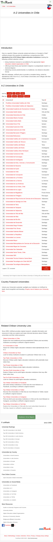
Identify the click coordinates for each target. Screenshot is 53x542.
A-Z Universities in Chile (10, 345)
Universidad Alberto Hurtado (14, 118)
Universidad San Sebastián (14, 249)
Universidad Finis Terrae (13, 228)
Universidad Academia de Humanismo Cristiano (20, 109)
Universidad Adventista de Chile (15, 115)
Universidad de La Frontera (14, 177)
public (9, 96)
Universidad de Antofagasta (14, 160)
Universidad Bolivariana (13, 136)
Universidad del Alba (12, 216)
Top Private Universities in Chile (13, 365)
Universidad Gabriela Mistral (14, 231)
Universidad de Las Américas (15, 183)
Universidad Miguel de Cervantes (16, 246)
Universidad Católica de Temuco (16, 142)
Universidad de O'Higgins (13, 195)
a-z (14, 93)
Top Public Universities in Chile (12, 358)
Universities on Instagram (10, 491)
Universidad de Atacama (13, 166)
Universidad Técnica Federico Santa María (19, 258)
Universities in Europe (9, 461)
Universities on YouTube (9, 494)
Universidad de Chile (12, 172)
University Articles (8, 510)
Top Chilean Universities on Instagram (14, 397)
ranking (9, 93)
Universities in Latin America (10, 458)
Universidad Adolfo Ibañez (14, 112)
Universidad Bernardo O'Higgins (15, 133)
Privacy (33, 535)
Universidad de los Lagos (13, 189)
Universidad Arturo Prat (13, 124)
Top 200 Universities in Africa (11, 442)
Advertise (23, 535)
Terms (28, 535)
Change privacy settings (42, 535)
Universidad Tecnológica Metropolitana (18, 264)
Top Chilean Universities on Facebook (14, 382)
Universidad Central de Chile (14, 154)
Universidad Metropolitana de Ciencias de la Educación (23, 243)
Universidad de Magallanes (14, 192)
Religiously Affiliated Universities (11, 519)
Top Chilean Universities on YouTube (14, 404)
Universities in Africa (8, 464)
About (5, 535)
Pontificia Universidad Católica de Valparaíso (19, 106)
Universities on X (7, 488)
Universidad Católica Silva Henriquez (17, 151)
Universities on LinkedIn (9, 500)
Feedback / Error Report (26, 417)
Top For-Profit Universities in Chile (13, 377)
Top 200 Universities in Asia (10, 445)
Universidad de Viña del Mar (14, 213)
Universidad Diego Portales (14, 225)
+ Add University (46, 268)
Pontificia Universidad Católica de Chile (18, 103)
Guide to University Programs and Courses (14, 507)
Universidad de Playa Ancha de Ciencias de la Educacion (23, 198)
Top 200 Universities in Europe (11, 439)
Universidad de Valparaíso (14, 210)
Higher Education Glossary (10, 522)
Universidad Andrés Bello (13, 121)
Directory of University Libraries (11, 516)
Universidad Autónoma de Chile (15, 130)
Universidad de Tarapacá (13, 207)
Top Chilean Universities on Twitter (13, 390)
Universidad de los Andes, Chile (15, 186)
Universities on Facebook (10, 485)
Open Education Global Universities (12, 477)
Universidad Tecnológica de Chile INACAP (19, 261)
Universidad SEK (11, 255)
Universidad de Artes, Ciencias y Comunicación (20, 163)
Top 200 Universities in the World (12, 430)
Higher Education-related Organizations (13, 513)
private (14, 96)
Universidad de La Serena (14, 180)
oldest (22, 93)
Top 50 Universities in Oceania (11, 448)
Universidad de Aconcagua (14, 157)
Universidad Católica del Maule (15, 145)
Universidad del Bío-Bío (13, 219)
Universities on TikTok (9, 497)
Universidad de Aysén (12, 169)
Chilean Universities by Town (12, 353)
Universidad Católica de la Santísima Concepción (21, 139)
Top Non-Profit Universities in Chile (14, 370)
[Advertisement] (26, 31)
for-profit (27, 96)
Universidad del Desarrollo (14, 222)
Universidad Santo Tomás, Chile (15, 252)
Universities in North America (11, 455)
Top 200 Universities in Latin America (13, 436)
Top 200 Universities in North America (13, 433)
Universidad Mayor (11, 240)
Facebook (6, 525)
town (18, 93)
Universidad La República (14, 234)
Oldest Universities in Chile (11, 338)
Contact (18, 535)
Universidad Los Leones (13, 237)
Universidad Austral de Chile (14, 127)
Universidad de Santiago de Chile (16, 201)
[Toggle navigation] (50, 1)
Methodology (11, 535)
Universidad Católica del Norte (15, 148)
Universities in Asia (8, 467)
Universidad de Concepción (14, 175)
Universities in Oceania (9, 470)
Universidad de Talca (12, 204)
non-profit (20, 96)
